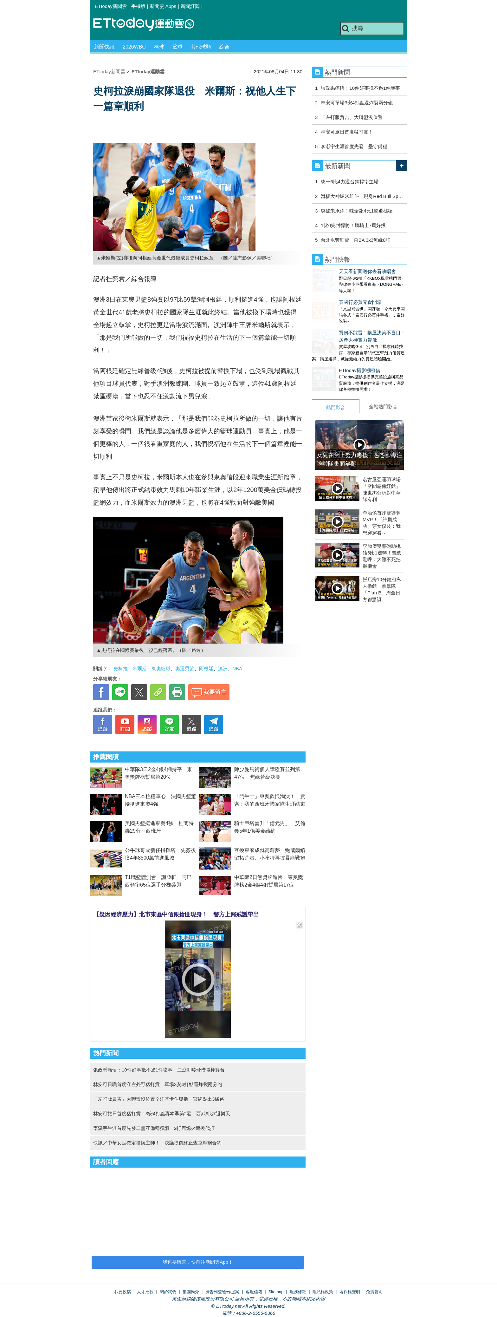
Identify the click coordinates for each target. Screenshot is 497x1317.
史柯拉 (120, 668)
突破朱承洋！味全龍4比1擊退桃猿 (357, 210)
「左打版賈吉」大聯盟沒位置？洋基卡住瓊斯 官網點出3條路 (158, 1099)
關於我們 (168, 1291)
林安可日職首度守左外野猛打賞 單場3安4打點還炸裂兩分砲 (157, 1084)
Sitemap (276, 1291)
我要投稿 (122, 1291)
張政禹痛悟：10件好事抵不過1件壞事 (360, 88)
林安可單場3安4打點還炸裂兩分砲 (357, 102)
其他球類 (201, 46)
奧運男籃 (184, 668)
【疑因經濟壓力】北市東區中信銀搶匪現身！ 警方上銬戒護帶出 (176, 914)
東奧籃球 (161, 668)
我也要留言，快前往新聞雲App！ (198, 1262)
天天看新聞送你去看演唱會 (340, 271)
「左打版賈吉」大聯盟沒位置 (352, 117)
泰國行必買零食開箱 (333, 295)
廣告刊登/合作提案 (222, 1291)
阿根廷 (206, 668)
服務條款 (298, 1291)
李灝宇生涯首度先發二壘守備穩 (354, 146)
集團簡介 (191, 1291)
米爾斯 (139, 668)
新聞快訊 (104, 46)
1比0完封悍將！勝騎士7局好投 (353, 225)
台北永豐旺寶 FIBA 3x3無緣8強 (355, 240)
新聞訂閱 (190, 6)
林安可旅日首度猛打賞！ (347, 131)
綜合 (224, 46)
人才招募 (145, 1291)
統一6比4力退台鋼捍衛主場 (349, 181)
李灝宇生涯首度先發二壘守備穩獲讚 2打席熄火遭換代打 (154, 1128)
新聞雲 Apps (163, 6)
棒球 (159, 46)
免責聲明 (374, 1291)
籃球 (177, 46)
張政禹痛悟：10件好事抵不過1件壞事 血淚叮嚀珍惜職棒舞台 (159, 1069)
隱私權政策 (323, 1291)
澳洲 (223, 668)
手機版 (138, 6)
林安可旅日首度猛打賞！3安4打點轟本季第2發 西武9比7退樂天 (161, 1113)
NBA (237, 668)
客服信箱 (254, 1291)
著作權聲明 (349, 1291)
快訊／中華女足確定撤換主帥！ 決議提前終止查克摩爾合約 (157, 1142)
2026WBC (134, 46)
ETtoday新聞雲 (111, 6)
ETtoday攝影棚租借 (332, 357)
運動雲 (148, 24)
